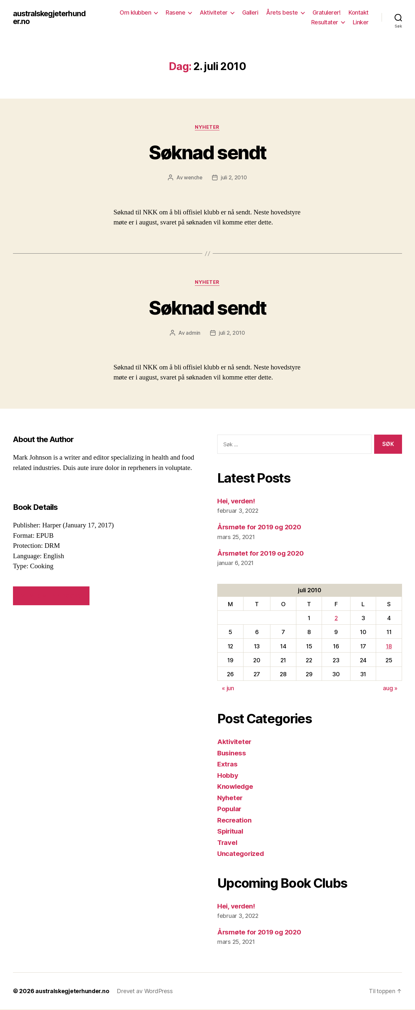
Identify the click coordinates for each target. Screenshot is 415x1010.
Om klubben (135, 12)
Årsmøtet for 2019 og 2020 (261, 553)
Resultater (324, 22)
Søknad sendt (207, 151)
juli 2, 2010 (234, 177)
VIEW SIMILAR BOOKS (51, 596)
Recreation (234, 820)
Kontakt (359, 12)
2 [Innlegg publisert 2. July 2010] (336, 618)
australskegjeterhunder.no (51, 17)
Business (232, 753)
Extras (227, 764)
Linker (361, 22)
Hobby (227, 776)
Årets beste (282, 12)
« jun (228, 688)
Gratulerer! (327, 12)
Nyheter (207, 127)
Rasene (175, 12)
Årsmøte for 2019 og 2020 (260, 527)
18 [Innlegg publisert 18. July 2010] (389, 646)
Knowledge (236, 787)
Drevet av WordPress (146, 991)
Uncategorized (241, 854)
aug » (390, 688)
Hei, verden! (236, 501)
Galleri (250, 12)
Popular (229, 809)
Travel (227, 843)
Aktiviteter (214, 12)
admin (193, 333)
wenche (193, 177)
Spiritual (231, 831)
